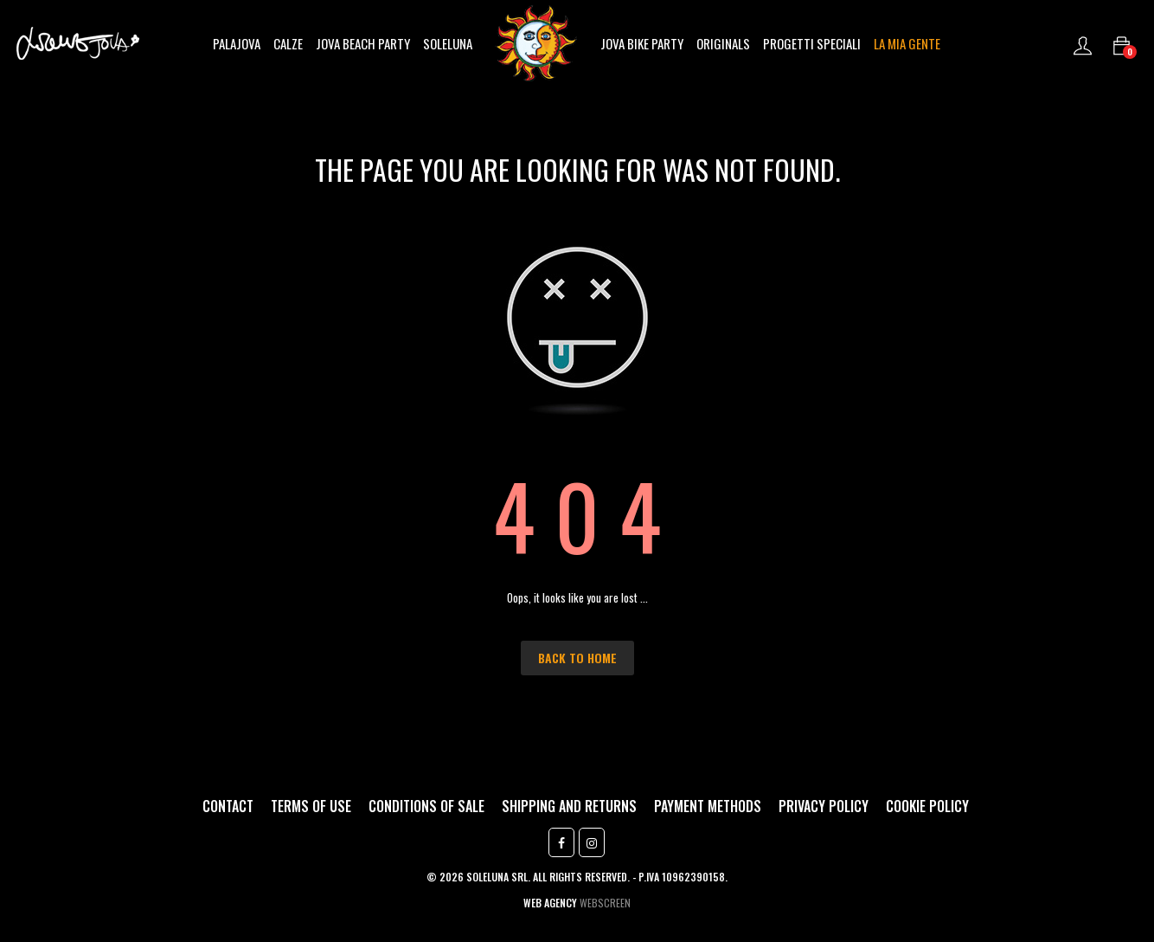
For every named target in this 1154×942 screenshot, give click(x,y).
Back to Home (577, 657)
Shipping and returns (569, 806)
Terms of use (311, 806)
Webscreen (605, 902)
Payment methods (707, 806)
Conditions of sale (426, 806)
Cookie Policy (927, 806)
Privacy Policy (824, 806)
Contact (227, 806)
